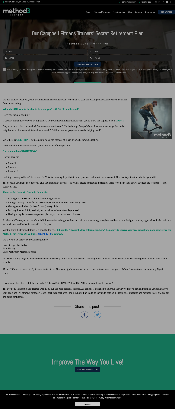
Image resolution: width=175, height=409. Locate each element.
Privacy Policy (104, 398)
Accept (87, 404)
